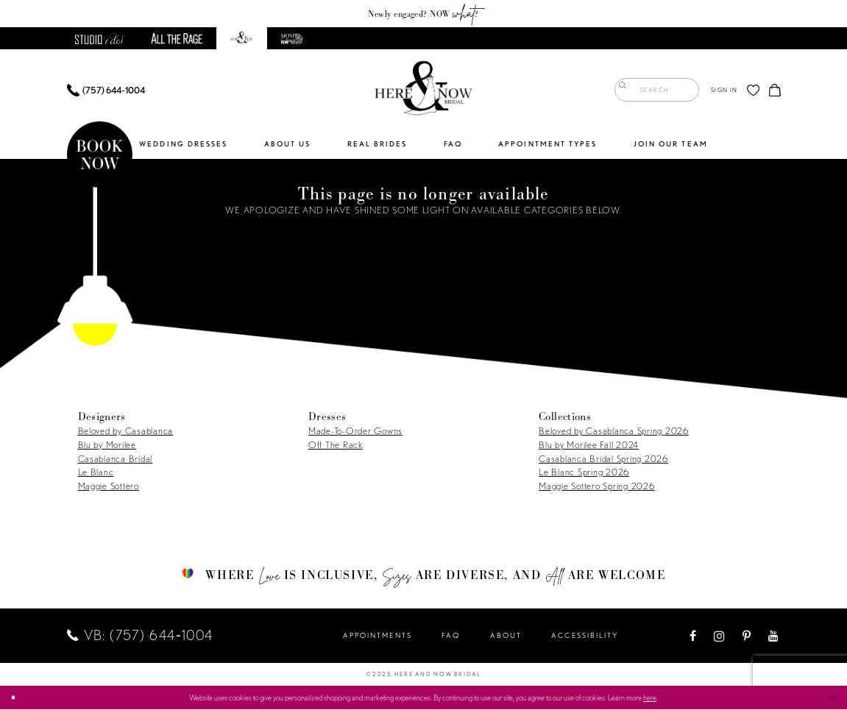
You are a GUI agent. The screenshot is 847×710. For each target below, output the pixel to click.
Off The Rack (335, 445)
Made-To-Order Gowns (355, 431)
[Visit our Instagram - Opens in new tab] (720, 636)
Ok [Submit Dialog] (829, 697)
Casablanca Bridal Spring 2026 (603, 459)
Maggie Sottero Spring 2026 (596, 486)
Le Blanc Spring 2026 (584, 472)
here (649, 698)
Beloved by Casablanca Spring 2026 (614, 431)
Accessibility (584, 636)
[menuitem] (106, 91)
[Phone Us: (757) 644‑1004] (106, 91)
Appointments (377, 636)
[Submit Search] (625, 90)
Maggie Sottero (108, 486)
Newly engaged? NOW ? (423, 13)
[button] (724, 90)
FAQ (451, 636)
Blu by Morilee (107, 445)
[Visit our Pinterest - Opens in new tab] (747, 636)
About (506, 636)
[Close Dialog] (16, 698)
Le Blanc (96, 472)
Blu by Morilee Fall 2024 (589, 445)
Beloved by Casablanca (126, 431)
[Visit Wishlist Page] (753, 91)
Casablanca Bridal (115, 459)
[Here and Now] (424, 91)
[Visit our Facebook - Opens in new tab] (693, 636)
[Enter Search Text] (656, 90)
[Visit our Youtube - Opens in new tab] (774, 636)
